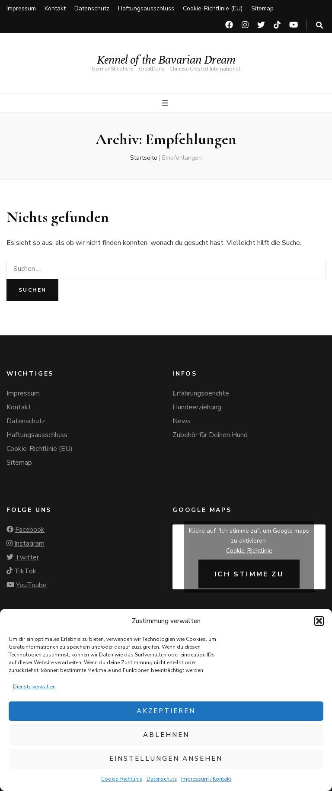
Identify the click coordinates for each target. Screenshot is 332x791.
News (181, 421)
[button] (319, 621)
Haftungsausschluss (146, 8)
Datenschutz (162, 778)
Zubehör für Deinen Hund (210, 435)
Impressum (21, 8)
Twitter (27, 557)
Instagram (29, 543)
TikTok (25, 571)
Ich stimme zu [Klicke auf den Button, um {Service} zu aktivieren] (249, 574)
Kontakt (55, 8)
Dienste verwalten (34, 686)
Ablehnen (166, 734)
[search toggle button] (319, 25)
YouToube (31, 585)
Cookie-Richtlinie (121, 778)
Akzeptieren (166, 711)
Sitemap (262, 8)
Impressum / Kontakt (206, 778)
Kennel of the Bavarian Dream (166, 59)
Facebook (30, 529)
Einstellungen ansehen (166, 758)
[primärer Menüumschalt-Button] (166, 103)
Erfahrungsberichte (200, 393)
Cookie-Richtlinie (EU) (213, 8)
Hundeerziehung (196, 407)
